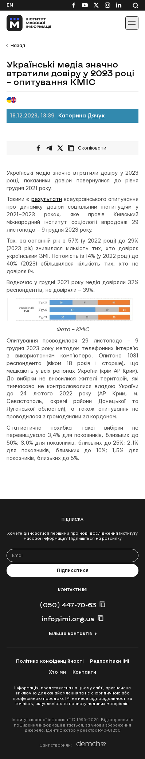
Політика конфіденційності (49, 661)
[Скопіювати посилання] (89, 148)
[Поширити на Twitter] (60, 148)
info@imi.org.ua (68, 618)
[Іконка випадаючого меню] (131, 23)
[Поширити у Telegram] (49, 148)
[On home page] (22, 23)
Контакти (84, 672)
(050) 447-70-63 (68, 604)
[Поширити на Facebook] (38, 148)
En (10, 5)
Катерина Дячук (81, 116)
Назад (18, 45)
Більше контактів (70, 633)
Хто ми (57, 672)
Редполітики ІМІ (109, 661)
